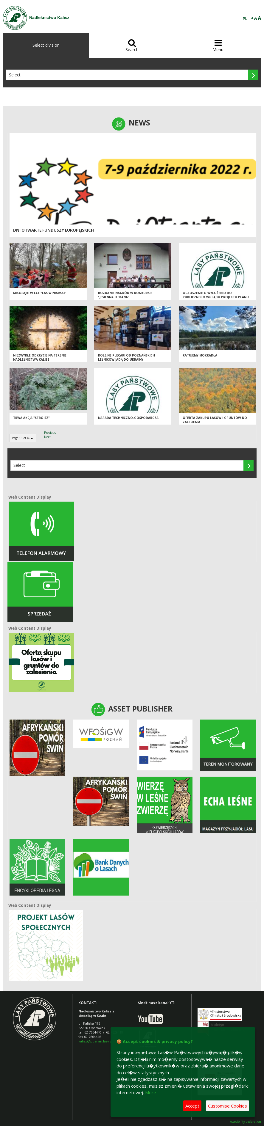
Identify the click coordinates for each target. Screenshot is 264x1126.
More (150, 1092)
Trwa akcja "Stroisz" (31, 418)
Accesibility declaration (245, 1121)
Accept (192, 1106)
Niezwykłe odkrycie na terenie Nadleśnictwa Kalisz (39, 357)
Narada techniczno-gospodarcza (128, 418)
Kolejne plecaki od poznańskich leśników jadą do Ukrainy (126, 357)
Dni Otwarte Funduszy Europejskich (53, 230)
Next (47, 437)
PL (245, 19)
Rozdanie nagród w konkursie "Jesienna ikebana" (125, 295)
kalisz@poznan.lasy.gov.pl (98, 1041)
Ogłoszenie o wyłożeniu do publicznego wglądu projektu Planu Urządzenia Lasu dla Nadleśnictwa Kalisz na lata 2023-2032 (216, 299)
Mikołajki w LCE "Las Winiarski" (39, 293)
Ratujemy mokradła (200, 355)
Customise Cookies (227, 1106)
